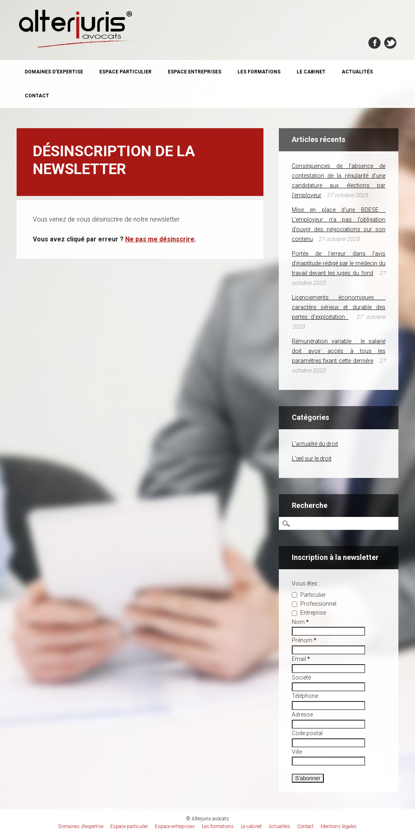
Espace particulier (125, 72)
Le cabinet (311, 72)
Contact (37, 96)
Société (301, 677)
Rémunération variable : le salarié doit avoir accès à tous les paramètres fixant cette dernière (338, 351)
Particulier (309, 595)
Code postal (307, 733)
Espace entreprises (194, 72)
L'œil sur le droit (312, 458)
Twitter (390, 43)
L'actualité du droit (315, 444)
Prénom (304, 640)
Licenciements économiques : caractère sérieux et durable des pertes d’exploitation (338, 307)
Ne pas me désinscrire (160, 239)
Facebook (374, 43)
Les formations (258, 72)
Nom (300, 622)
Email (301, 659)
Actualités (357, 72)
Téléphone (305, 696)
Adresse (302, 714)
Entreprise (309, 612)
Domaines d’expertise (54, 72)
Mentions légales (339, 826)
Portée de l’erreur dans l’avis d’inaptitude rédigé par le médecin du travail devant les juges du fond (338, 263)
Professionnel (314, 603)
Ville (297, 752)
